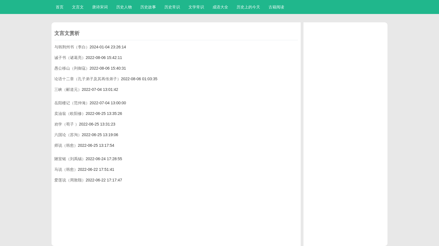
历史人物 (124, 7)
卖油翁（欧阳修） (70, 113)
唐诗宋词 (100, 7)
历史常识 (172, 7)
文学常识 (196, 7)
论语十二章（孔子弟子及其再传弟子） (87, 79)
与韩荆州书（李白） (72, 47)
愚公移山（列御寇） (72, 68)
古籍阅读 (276, 7)
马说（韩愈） (66, 169)
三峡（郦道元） (68, 89)
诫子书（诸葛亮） (70, 57)
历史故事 (148, 7)
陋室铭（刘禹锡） (70, 159)
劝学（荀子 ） (66, 124)
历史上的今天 (248, 7)
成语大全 (220, 7)
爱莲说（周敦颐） (70, 180)
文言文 (78, 7)
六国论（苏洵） (68, 135)
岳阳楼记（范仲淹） (72, 103)
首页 (60, 7)
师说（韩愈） (66, 145)
